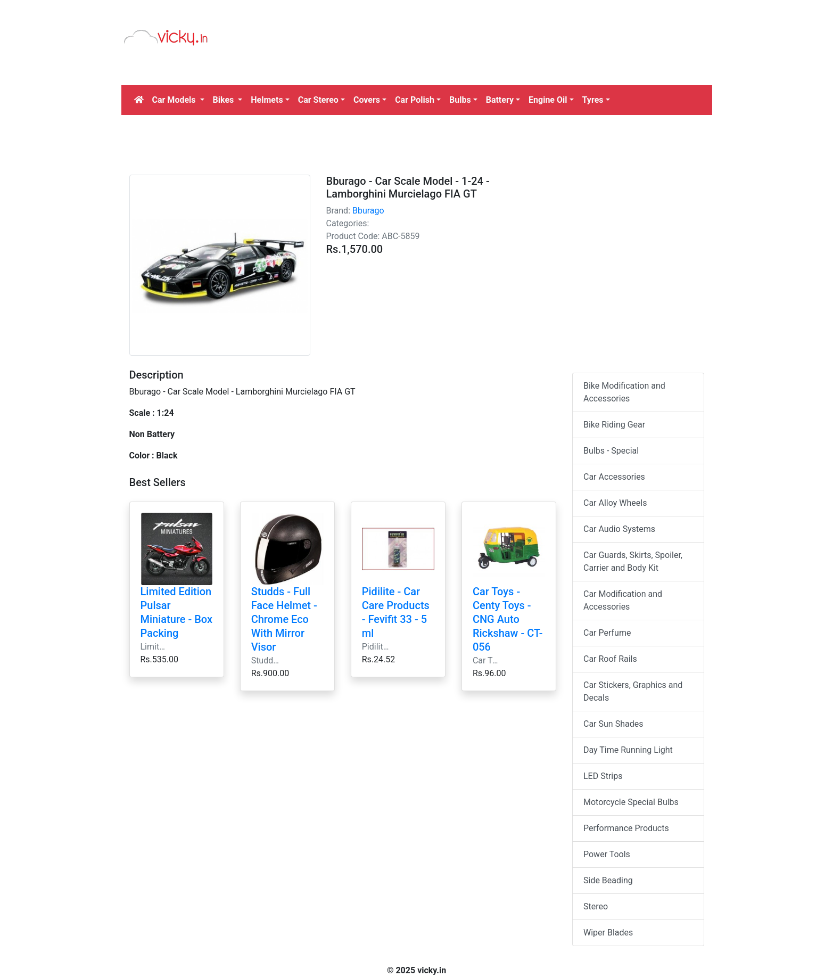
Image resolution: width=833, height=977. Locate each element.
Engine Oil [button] (548, 100)
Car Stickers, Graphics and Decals (632, 691)
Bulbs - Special (611, 451)
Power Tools (606, 854)
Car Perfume (607, 633)
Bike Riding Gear (614, 425)
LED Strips (602, 776)
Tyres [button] (593, 100)
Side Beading (608, 880)
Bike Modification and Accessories (624, 392)
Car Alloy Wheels (615, 503)
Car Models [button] (175, 100)
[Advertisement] (492, 56)
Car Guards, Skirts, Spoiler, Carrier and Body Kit (632, 561)
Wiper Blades (608, 932)
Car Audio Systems (619, 529)
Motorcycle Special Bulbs (631, 802)
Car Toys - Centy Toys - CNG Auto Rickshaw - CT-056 (508, 619)
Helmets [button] (267, 100)
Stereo (595, 906)
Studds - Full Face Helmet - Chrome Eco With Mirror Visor (284, 619)
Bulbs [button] (460, 100)
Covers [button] (366, 100)
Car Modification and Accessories (622, 600)
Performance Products (626, 828)
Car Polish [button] (414, 100)
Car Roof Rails (610, 659)
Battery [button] (500, 100)
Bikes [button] (224, 100)
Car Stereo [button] (318, 100)
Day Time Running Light (628, 750)
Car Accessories (614, 477)
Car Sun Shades (613, 724)
